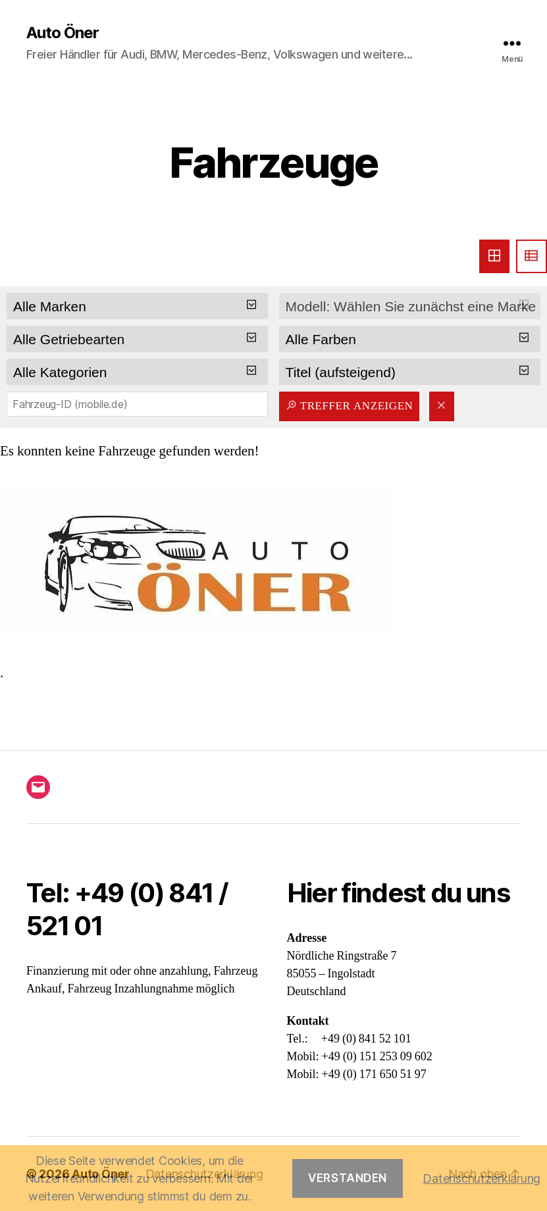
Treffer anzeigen (349, 406)
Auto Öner (62, 33)
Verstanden (347, 1178)
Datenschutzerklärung (481, 1178)
